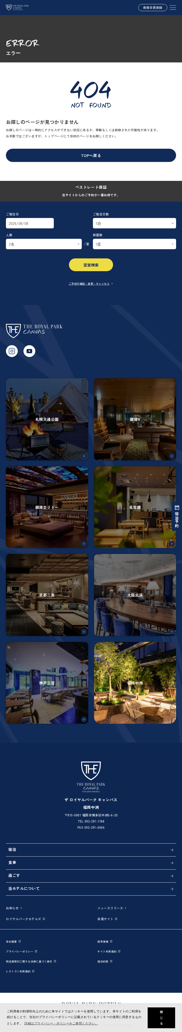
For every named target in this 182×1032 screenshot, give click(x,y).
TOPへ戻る (91, 155)
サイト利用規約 (108, 951)
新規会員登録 (152, 7)
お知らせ (14, 908)
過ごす (14, 875)
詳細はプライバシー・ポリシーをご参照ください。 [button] (61, 1023)
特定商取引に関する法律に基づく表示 (31, 961)
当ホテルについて (24, 888)
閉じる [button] (161, 1017)
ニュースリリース (112, 908)
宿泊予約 (177, 516)
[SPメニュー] (173, 7)
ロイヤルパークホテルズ (25, 919)
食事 (12, 862)
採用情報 (104, 941)
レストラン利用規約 (20, 971)
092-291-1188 (94, 821)
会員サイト (107, 919)
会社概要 (13, 941)
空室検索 (91, 265)
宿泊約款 (104, 961)
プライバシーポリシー (21, 951)
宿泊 (12, 849)
